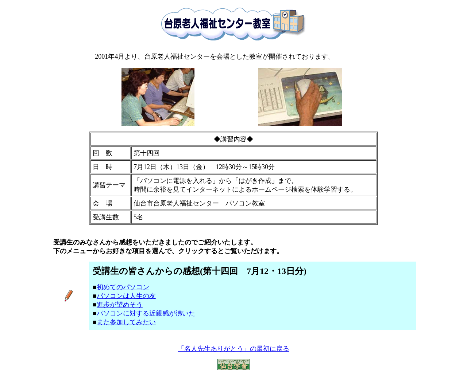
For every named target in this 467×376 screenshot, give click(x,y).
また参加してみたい (126, 322)
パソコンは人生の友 (126, 295)
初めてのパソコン (123, 287)
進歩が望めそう (120, 304)
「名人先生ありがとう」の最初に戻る (233, 348)
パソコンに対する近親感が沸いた (146, 313)
